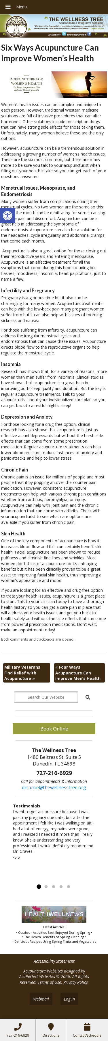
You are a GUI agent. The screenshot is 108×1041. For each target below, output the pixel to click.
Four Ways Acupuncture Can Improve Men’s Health (78, 672)
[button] (7, 215)
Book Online (54, 728)
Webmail (41, 999)
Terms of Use (49, 982)
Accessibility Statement (54, 961)
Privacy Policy (75, 982)
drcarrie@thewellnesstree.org (54, 787)
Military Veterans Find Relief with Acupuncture (22, 672)
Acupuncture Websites (43, 971)
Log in (69, 999)
